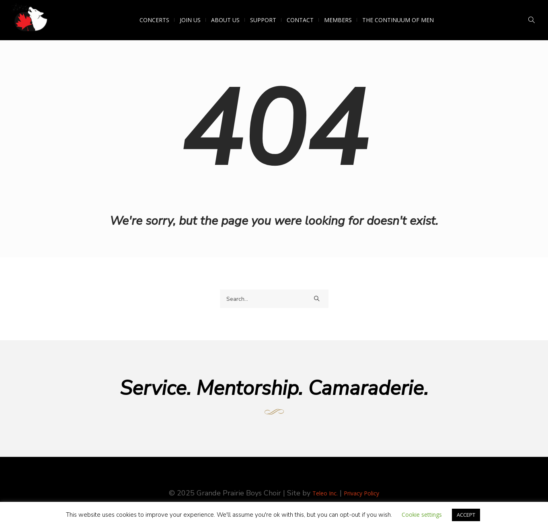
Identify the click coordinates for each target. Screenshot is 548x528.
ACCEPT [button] (466, 514)
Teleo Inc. (325, 493)
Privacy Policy (361, 493)
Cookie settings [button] (422, 514)
